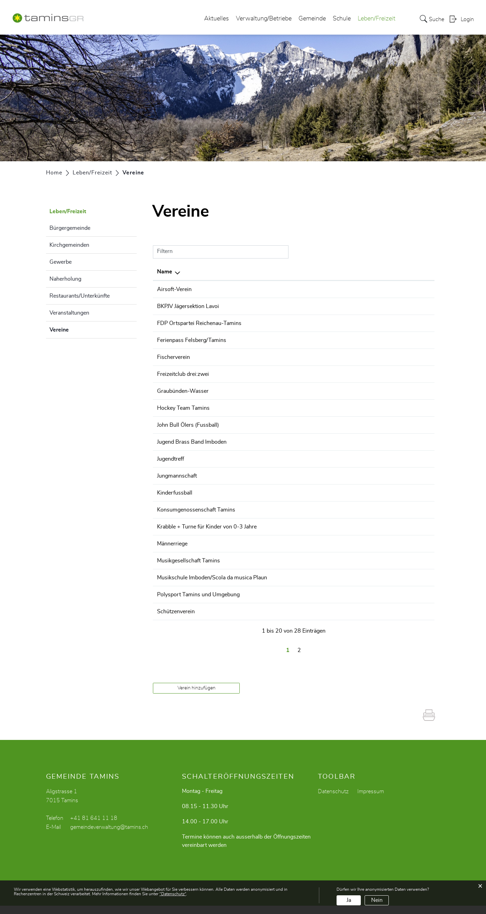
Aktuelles (216, 19)
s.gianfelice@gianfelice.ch (363, 323)
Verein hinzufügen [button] (196, 696)
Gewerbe (60, 262)
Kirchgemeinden (69, 245)
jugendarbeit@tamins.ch (362, 459)
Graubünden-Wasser (183, 391)
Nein (377, 900)
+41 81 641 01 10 (298, 459)
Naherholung (65, 279)
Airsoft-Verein (174, 289)
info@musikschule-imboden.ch (370, 577)
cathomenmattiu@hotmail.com (370, 620)
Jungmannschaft (177, 476)
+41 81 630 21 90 (298, 306)
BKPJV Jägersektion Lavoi (188, 306)
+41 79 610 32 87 (298, 510)
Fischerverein (173, 357)
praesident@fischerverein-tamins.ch (376, 357)
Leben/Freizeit (376, 19)
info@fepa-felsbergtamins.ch (367, 340)
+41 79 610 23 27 (298, 323)
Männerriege (172, 543)
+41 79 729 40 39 (298, 357)
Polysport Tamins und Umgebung (198, 603)
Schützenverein (176, 620)
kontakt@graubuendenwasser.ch (372, 391)
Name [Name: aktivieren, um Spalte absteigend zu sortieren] (164, 271)
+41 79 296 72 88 (298, 340)
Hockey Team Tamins (183, 408)
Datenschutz (333, 800)
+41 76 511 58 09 (298, 560)
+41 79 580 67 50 (298, 289)
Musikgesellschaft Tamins (188, 560)
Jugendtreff (170, 459)
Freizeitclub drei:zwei (183, 374)
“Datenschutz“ (172, 894)
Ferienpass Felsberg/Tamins (191, 340)
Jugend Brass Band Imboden (192, 442)
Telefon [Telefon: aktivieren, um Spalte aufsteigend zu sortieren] (284, 271)
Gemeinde (312, 19)
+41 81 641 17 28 (298, 543)
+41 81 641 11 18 (93, 826)
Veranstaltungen (69, 313)
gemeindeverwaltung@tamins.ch (109, 835)
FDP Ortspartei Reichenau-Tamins (199, 323)
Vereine (76, 329)
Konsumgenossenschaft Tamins (196, 510)
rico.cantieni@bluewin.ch (363, 560)
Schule (342, 19)
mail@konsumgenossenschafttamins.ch (381, 510)
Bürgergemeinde (69, 228)
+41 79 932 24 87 (298, 476)
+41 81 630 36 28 (298, 577)
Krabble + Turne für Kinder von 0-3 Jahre (207, 527)
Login (467, 19)
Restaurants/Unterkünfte (79, 296)
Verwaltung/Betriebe (264, 19)
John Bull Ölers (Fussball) (188, 425)
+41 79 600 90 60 (298, 374)
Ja (349, 900)
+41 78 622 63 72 (298, 442)
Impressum (370, 800)
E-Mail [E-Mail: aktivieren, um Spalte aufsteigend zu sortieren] (340, 271)
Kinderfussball (174, 493)
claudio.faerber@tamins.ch (365, 306)
